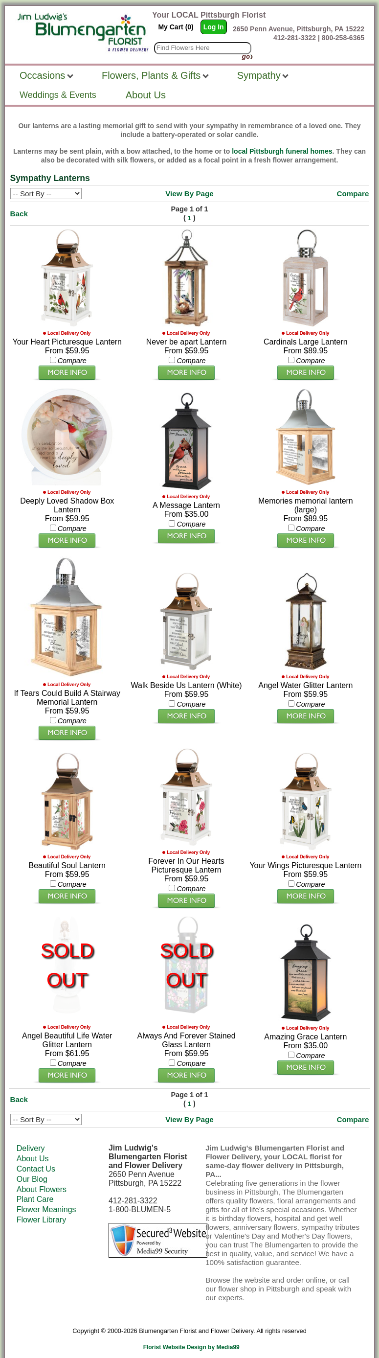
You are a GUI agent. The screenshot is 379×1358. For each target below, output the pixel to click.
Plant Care (35, 1189)
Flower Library (41, 1209)
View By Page (189, 193)
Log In (213, 27)
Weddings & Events (58, 95)
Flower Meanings (46, 1200)
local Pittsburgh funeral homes (282, 151)
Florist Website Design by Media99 (191, 1337)
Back (19, 213)
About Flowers (42, 1179)
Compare (353, 193)
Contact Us (36, 1158)
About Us (33, 1149)
